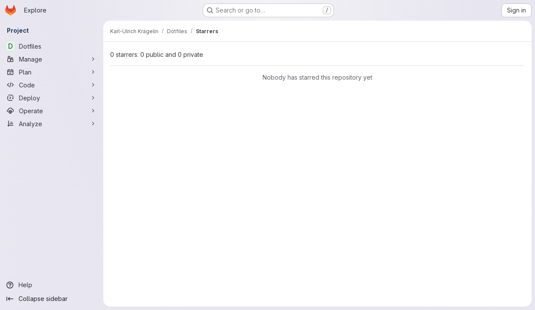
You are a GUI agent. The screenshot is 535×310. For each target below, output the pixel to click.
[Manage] (51, 59)
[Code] (51, 85)
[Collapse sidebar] (51, 299)
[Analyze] (51, 124)
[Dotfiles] (51, 46)
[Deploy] (51, 98)
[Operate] (51, 111)
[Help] (51, 285)
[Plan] (51, 72)
